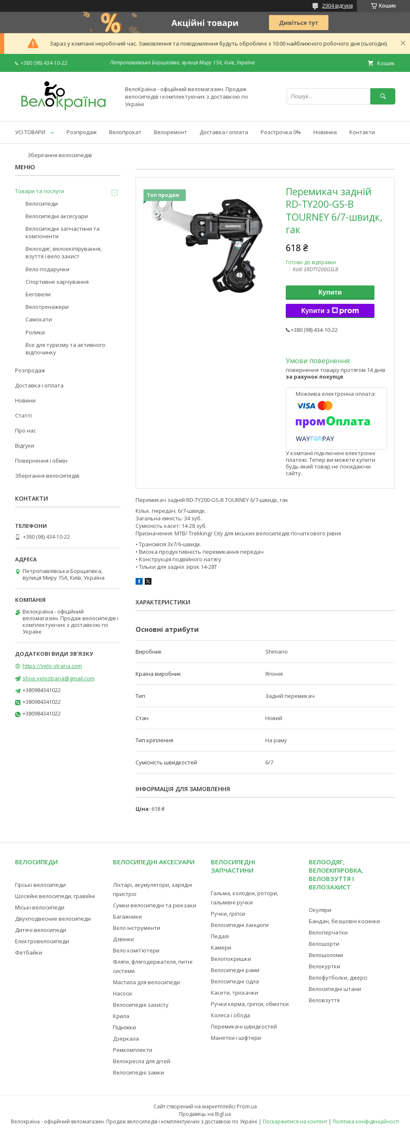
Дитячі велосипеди (40, 930)
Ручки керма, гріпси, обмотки (250, 1004)
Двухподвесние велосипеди (53, 918)
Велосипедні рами (235, 970)
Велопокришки (231, 958)
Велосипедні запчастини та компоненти (63, 232)
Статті (23, 415)
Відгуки (24, 445)
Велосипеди (42, 203)
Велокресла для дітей (141, 1061)
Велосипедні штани (335, 989)
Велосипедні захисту (141, 1004)
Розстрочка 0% (281, 132)
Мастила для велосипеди (146, 982)
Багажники (127, 916)
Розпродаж (82, 132)
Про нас (25, 430)
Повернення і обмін (41, 460)
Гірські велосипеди (40, 885)
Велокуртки (324, 966)
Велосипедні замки (138, 1072)
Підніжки (124, 1027)
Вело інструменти (136, 928)
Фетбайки (28, 952)
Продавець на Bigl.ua (205, 1114)
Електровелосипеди (42, 941)
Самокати (39, 319)
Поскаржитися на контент (295, 1121)
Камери (221, 947)
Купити (330, 292)
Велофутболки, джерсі (338, 977)
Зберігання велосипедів (60, 155)
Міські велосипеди (39, 907)
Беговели (38, 294)
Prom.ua (247, 1106)
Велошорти (324, 943)
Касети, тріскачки (234, 992)
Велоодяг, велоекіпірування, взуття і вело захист (64, 252)
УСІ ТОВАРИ (30, 132)
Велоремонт (170, 132)
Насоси (122, 993)
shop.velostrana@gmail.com (59, 678)
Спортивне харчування (57, 281)
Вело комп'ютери (136, 950)
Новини (25, 400)
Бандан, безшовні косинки (344, 921)
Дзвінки (123, 939)
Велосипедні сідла (235, 981)
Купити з (330, 311)
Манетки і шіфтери (236, 1037)
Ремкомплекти (132, 1050)
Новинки (325, 132)
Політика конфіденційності (366, 1121)
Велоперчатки (328, 932)
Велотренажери (47, 307)
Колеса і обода (230, 1015)
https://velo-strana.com (52, 665)
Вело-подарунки (47, 269)
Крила (121, 1016)
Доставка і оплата (224, 132)
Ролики (35, 332)
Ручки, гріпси (228, 913)
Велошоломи (326, 955)
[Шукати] (382, 96)
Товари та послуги (39, 191)
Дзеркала (126, 1038)
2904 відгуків (337, 5)
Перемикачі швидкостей (244, 1026)
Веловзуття (324, 1000)
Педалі (220, 936)
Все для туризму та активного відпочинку (65, 348)
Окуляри (320, 910)
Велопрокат (125, 132)
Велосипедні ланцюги (240, 925)
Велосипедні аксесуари (57, 216)
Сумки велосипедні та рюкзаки (154, 905)
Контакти (362, 132)
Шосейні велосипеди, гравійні (55, 896)
